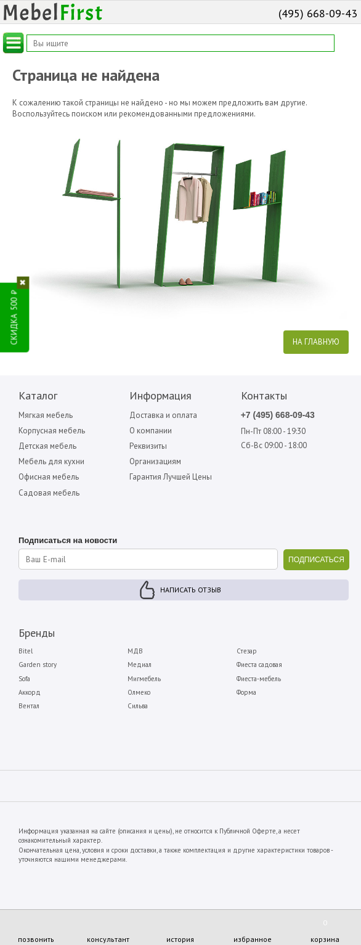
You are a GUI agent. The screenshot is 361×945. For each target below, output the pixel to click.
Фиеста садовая (259, 664)
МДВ (135, 651)
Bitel (25, 651)
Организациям (155, 461)
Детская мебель (47, 446)
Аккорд (29, 692)
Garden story (37, 664)
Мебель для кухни (51, 461)
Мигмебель (144, 678)
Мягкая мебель (45, 415)
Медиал (140, 664)
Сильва (138, 706)
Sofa (24, 678)
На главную (316, 342)
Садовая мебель (48, 493)
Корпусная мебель (51, 430)
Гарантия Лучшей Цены (170, 477)
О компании (150, 430)
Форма (246, 692)
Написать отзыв (190, 589)
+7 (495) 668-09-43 (278, 415)
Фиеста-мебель (259, 678)
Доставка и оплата (163, 415)
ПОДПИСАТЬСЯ (316, 559)
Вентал (28, 706)
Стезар (247, 651)
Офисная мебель (48, 477)
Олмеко (139, 692)
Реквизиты (148, 446)
